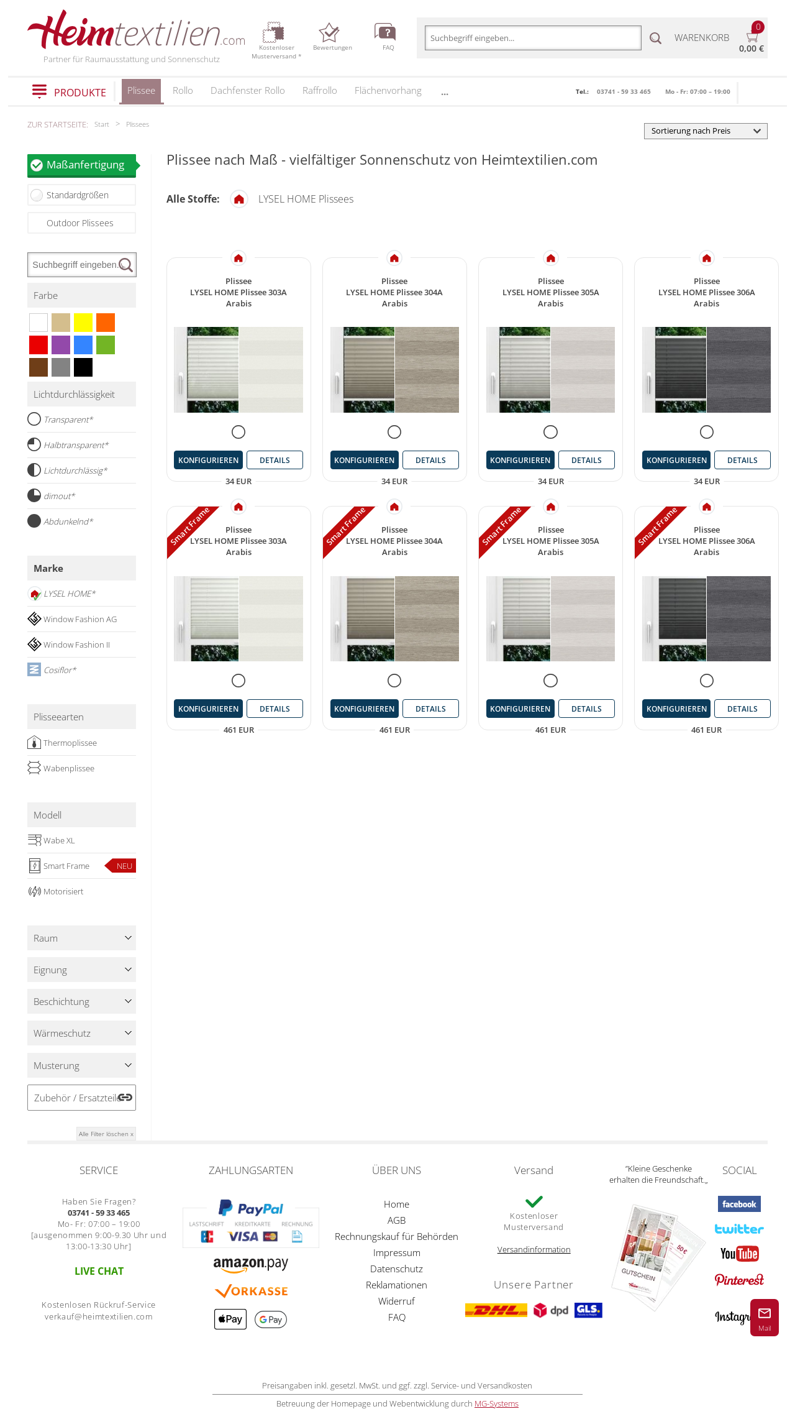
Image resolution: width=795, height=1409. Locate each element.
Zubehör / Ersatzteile (77, 1097)
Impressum (396, 1252)
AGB (397, 1220)
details (275, 460)
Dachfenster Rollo (248, 90)
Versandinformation (534, 1249)
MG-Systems (497, 1403)
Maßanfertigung (91, 164)
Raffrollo (319, 90)
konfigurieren (208, 460)
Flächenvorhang (388, 90)
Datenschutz (396, 1268)
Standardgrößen (78, 195)
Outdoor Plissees (80, 223)
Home (396, 1204)
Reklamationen (396, 1284)
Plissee (141, 94)
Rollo (183, 90)
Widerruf (396, 1301)
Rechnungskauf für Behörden (396, 1236)
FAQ (397, 1317)
